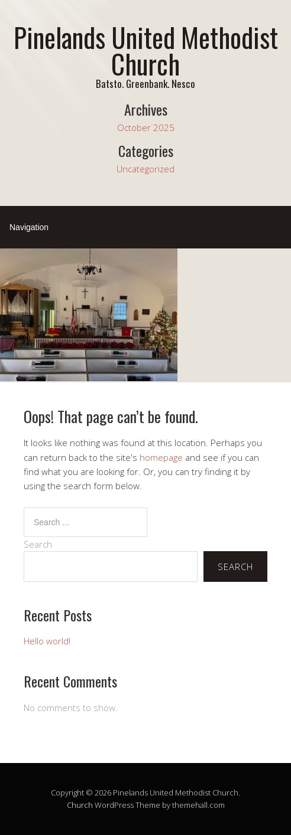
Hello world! (47, 641)
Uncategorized (145, 169)
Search (38, 544)
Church (80, 805)
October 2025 (145, 127)
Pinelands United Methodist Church (146, 50)
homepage (161, 457)
